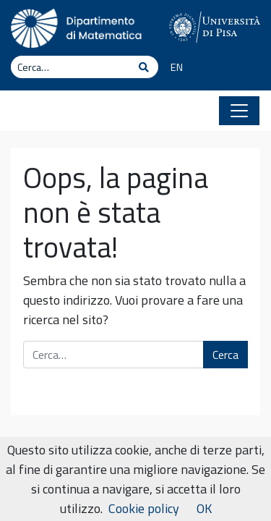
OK (204, 508)
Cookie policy (143, 508)
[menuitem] (171, 68)
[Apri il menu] (239, 110)
